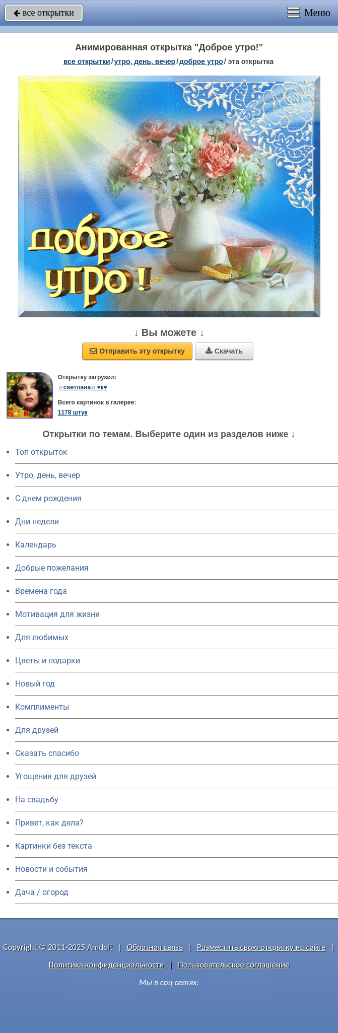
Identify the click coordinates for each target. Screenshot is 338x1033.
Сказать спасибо (47, 753)
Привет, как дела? (49, 823)
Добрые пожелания (52, 568)
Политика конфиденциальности (106, 964)
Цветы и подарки (47, 660)
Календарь (35, 544)
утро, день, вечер (145, 61)
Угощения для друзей (55, 776)
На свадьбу (36, 799)
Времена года (41, 591)
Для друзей (36, 730)
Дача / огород (42, 892)
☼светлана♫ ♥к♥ (82, 387)
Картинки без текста (53, 846)
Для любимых (42, 637)
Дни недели (37, 521)
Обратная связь (155, 947)
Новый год (35, 683)
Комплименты (42, 707)
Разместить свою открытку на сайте (261, 947)
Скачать (224, 351)
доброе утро (201, 61)
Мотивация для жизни (57, 614)
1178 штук (73, 412)
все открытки (44, 13)
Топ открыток (41, 452)
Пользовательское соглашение (233, 964)
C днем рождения (48, 498)
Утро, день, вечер (47, 475)
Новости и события (51, 869)
